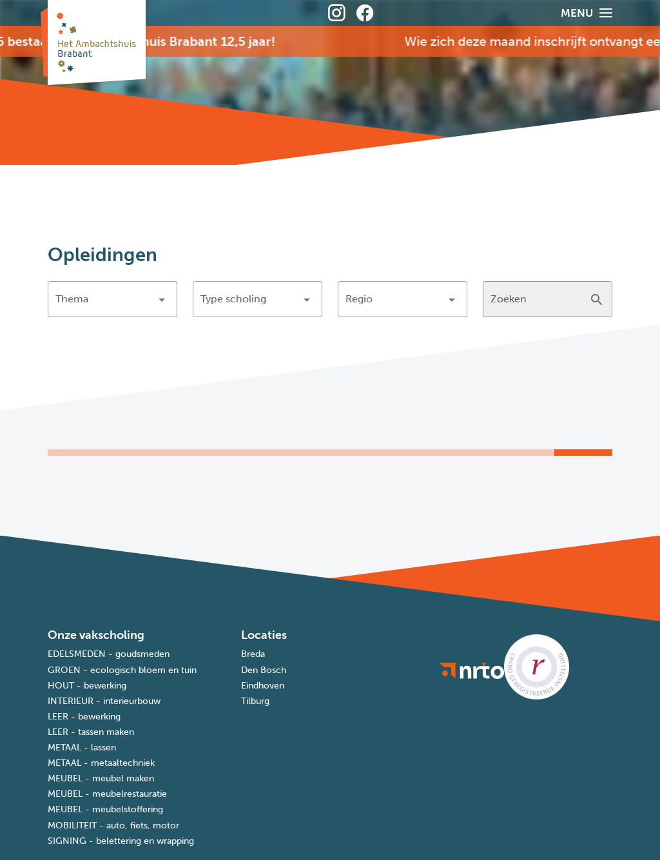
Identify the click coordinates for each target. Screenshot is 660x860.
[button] (112, 299)
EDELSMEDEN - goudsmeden (109, 654)
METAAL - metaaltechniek (101, 762)
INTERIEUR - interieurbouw (104, 701)
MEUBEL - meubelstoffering (105, 809)
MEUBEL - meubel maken (101, 778)
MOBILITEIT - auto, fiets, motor (113, 825)
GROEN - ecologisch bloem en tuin (122, 670)
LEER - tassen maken (91, 732)
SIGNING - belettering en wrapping (121, 841)
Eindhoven (262, 685)
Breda (253, 654)
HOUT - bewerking (87, 685)
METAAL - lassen (82, 747)
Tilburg (255, 701)
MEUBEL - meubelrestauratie (107, 793)
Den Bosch (263, 670)
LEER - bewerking (84, 716)
